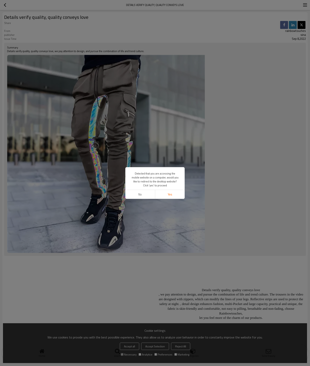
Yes (170, 194)
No (140, 194)
